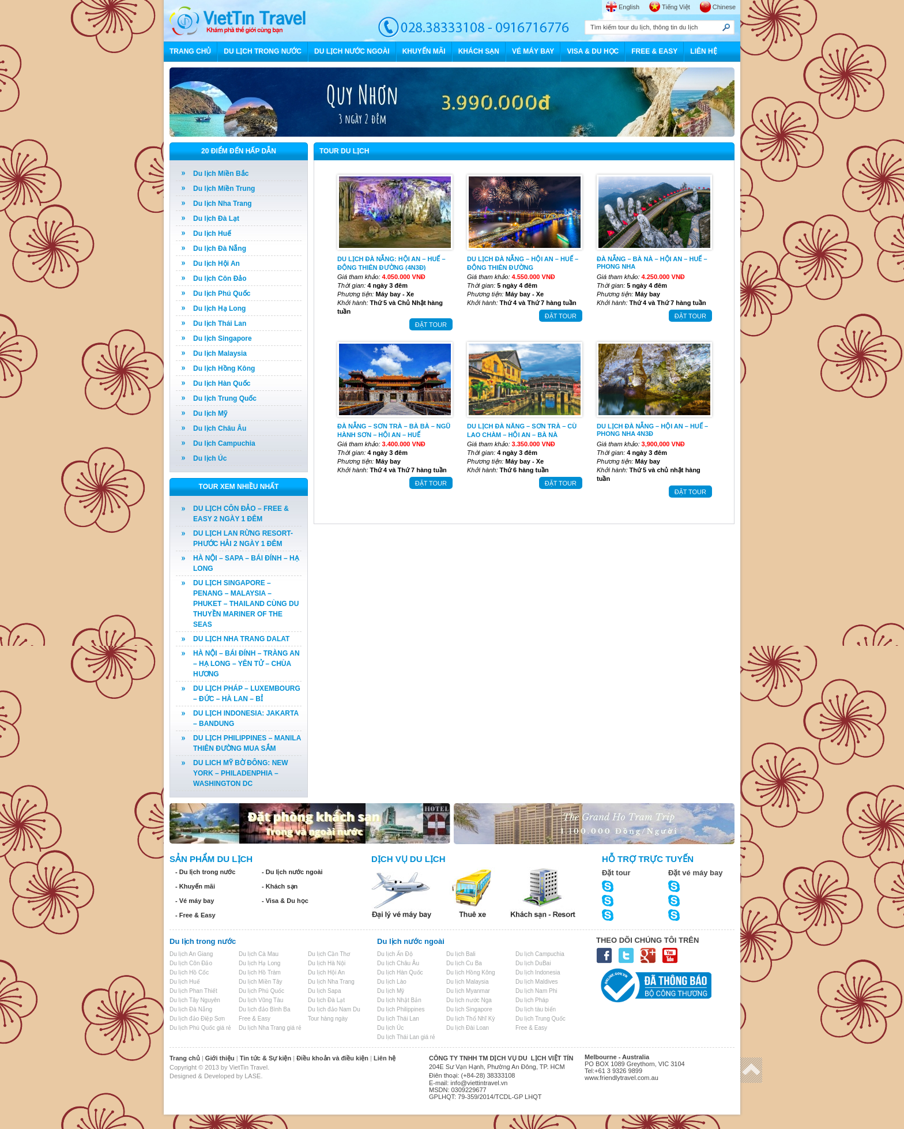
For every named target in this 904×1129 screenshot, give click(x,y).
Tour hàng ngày (328, 1018)
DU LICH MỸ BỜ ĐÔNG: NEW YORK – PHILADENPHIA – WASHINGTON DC (240, 773)
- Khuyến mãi (195, 886)
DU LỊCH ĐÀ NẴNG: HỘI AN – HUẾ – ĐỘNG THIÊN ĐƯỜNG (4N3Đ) (391, 262)
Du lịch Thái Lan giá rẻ (406, 1037)
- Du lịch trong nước (205, 871)
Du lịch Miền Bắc (220, 174)
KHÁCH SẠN (478, 51)
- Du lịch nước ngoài (292, 871)
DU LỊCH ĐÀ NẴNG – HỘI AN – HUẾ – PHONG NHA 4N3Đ (652, 430)
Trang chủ (185, 1058)
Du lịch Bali (461, 954)
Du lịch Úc (210, 458)
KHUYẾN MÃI (424, 51)
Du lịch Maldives (536, 982)
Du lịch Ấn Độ (395, 954)
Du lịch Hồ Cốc (189, 972)
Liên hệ (385, 1058)
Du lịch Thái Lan (219, 323)
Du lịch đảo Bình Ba (265, 1009)
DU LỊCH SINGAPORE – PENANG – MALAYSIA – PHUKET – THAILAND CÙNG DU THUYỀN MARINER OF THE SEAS (246, 604)
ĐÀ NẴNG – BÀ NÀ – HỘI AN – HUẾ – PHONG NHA (652, 262)
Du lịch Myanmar (468, 991)
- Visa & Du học (285, 900)
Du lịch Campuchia (224, 443)
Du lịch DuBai (533, 963)
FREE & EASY (654, 51)
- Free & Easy (195, 915)
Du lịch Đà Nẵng (219, 248)
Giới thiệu (220, 1058)
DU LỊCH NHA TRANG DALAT (241, 639)
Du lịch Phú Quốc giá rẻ (200, 1028)
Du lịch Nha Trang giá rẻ (270, 1028)
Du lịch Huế (212, 233)
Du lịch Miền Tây (260, 982)
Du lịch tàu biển (535, 1009)
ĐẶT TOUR (431, 324)
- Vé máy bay (194, 900)
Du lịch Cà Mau (258, 954)
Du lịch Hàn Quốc (221, 383)
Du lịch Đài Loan (467, 1028)
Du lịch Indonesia (537, 972)
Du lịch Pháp (531, 1000)
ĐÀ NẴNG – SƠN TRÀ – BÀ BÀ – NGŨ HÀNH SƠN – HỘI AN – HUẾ (393, 430)
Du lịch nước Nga (469, 1000)
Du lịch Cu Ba (464, 963)
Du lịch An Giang (191, 954)
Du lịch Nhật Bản (399, 1000)
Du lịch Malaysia (220, 353)
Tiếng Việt (676, 6)
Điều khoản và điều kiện (332, 1058)
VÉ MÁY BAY (533, 51)
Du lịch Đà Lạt (216, 218)
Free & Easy (254, 1018)
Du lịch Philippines (401, 1009)
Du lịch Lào (391, 982)
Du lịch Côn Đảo (220, 278)
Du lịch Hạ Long (219, 308)
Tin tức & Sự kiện (265, 1058)
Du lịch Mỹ (210, 413)
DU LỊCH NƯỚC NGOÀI (352, 51)
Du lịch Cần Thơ (329, 954)
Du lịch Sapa (324, 991)
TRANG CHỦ (190, 51)
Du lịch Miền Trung (224, 189)
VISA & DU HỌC (593, 51)
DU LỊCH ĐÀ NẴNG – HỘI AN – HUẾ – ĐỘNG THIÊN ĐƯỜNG (522, 262)
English (629, 6)
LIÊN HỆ (703, 51)
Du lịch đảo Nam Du (334, 1009)
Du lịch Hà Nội (326, 963)
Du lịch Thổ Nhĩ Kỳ (470, 1018)
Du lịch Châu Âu (219, 428)
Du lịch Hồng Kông (224, 368)
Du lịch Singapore (222, 338)
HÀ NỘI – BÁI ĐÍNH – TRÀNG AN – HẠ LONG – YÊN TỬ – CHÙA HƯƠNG (246, 663)
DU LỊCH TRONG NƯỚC (263, 51)
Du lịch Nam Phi (536, 991)
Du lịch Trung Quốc (225, 398)
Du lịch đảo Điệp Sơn (197, 1018)
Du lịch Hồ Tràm (260, 972)
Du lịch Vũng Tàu (261, 1000)
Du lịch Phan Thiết (193, 991)
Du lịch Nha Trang (222, 204)
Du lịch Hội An (216, 263)
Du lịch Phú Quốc (221, 293)
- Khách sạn (279, 886)
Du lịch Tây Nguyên (195, 1000)
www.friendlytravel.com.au (621, 1077)
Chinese (724, 6)
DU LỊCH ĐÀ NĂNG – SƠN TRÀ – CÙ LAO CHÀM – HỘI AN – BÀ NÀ (522, 430)
